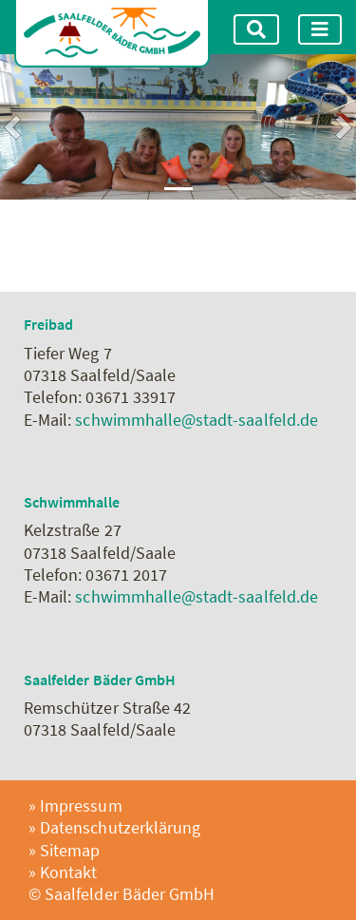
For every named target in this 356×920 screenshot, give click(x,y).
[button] (12, 127)
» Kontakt (62, 872)
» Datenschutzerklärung (114, 827)
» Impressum (75, 805)
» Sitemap (64, 850)
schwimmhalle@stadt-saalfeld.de (196, 420)
